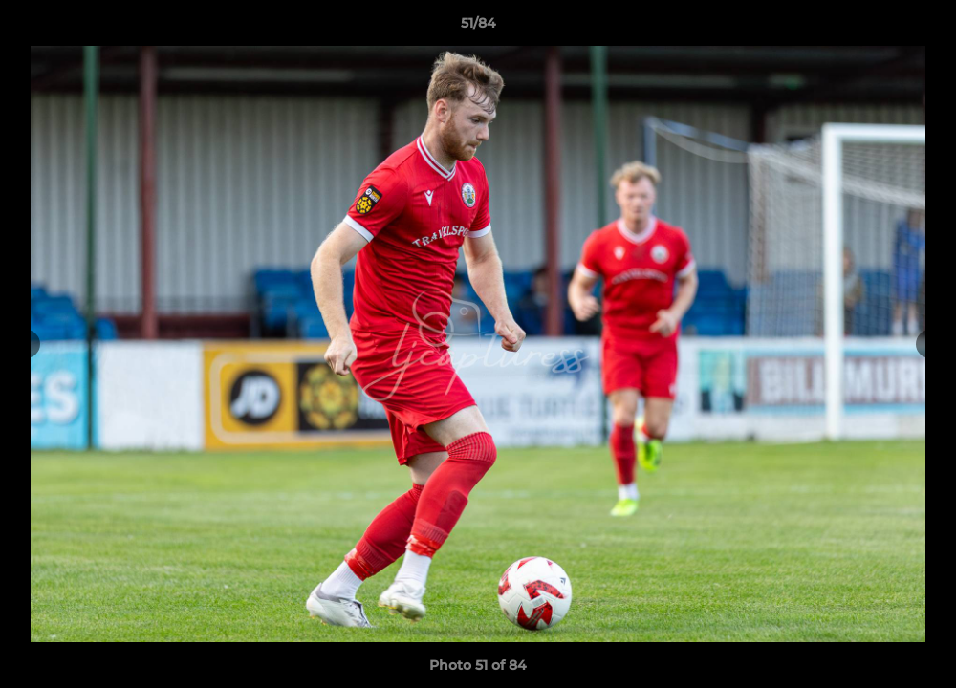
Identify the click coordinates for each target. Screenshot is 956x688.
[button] (921, 27)
